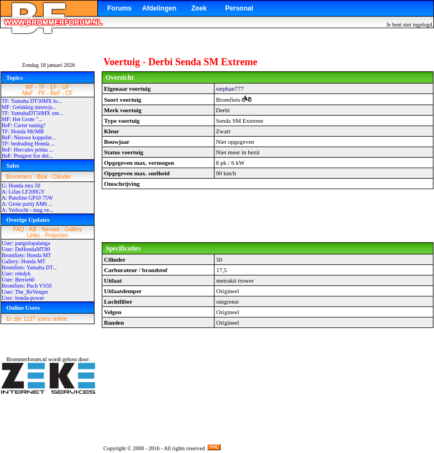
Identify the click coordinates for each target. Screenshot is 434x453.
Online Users (23, 307)
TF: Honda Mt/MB (23, 131)
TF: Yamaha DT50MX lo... (32, 101)
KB (32, 229)
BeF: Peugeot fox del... (27, 156)
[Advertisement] (267, 215)
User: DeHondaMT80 (26, 249)
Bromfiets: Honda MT (26, 255)
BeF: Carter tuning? (23, 125)
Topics (14, 77)
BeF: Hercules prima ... (27, 150)
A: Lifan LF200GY (23, 192)
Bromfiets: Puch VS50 (26, 286)
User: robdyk (16, 273)
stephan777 (230, 88)
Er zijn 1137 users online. (37, 319)
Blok (41, 177)
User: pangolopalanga (26, 243)
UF (65, 87)
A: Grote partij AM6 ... (27, 204)
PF (41, 93)
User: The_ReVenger (25, 292)
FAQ (18, 229)
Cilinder (62, 177)
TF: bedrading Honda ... (28, 143)
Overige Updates (28, 219)
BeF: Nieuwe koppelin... (29, 137)
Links (33, 235)
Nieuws (50, 229)
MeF (27, 93)
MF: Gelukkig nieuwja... (29, 107)
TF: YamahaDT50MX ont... (32, 113)
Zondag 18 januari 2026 (48, 65)
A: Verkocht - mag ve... (27, 210)
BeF (55, 93)
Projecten (56, 235)
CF (68, 93)
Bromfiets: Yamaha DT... (29, 267)
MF (29, 87)
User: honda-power (23, 298)
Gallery (73, 229)
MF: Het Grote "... (22, 119)
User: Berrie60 (18, 280)
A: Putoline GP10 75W (27, 198)
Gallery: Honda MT (23, 261)
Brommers (19, 177)
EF (53, 87)
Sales (12, 165)
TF (42, 87)
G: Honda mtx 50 (21, 186)
